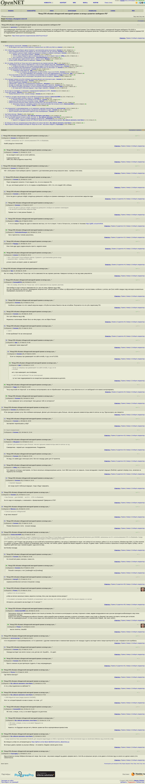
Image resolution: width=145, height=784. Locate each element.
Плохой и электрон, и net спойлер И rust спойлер (27, 99)
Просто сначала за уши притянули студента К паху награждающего (28, 111)
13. (5, 418)
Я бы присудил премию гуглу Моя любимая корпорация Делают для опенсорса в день (30, 79)
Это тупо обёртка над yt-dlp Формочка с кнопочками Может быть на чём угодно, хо (33, 67)
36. (7, 340)
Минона (19, 92)
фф (31, 70)
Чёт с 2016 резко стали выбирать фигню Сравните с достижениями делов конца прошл (30, 50)
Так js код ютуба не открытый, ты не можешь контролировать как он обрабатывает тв (34, 75)
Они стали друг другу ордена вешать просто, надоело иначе (26, 59)
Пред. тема (136, 763)
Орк (55, 63)
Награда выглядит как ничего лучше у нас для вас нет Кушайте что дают (30, 110)
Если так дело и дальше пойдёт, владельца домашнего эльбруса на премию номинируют (35, 53)
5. (4, 177)
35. (5, 554)
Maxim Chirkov (139, 780)
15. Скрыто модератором (11, 430)
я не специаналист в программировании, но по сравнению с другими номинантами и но (30, 108)
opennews (14, 27)
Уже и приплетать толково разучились (24, 57)
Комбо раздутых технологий (13, 45)
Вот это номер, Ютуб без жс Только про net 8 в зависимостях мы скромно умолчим (29, 63)
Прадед (47, 59)
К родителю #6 (121, 322)
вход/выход (92, 10)
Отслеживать (141, 20)
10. (2, 407)
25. (5, 326)
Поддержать (132, 782)
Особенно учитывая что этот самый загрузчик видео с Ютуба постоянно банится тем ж (38, 66)
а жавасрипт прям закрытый (21, 70)
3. (2, 135)
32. (7, 300)
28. (5, 521)
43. (7, 478)
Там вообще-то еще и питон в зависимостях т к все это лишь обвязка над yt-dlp (32, 64)
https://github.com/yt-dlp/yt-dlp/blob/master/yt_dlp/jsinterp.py (50, 742)
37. (5, 577)
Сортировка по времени (135, 130)
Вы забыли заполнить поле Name (38, 115)
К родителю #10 (120, 435)
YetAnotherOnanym (42, 57)
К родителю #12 (120, 226)
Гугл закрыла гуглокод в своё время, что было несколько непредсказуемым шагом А (33, 86)
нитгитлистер (61, 108)
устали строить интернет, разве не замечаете (22, 60)
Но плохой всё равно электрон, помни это (21, 98)
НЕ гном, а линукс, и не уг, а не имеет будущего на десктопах (27, 118)
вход (126, 0)
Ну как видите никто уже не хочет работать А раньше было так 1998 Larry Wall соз (33, 47)
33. (5, 454)
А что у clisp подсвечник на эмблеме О (16, 115)
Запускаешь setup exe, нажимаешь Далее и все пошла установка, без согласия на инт (38, 104)
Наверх (128, 146)
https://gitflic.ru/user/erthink (94, 223)
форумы (11, 10)
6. (2, 268)
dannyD (41, 101)
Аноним (24, 45)
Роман (60, 102)
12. (5, 191)
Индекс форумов (126, 763)
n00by (63, 56)
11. (5, 311)
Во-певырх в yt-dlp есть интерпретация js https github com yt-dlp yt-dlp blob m (27, 123)
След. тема (142, 763)
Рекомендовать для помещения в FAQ (113, 763)
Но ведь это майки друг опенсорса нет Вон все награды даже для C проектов (31, 85)
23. (5, 241)
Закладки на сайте (7, 780)
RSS (133, 10)
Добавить (124, 782)
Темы (132, 763)
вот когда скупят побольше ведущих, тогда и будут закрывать (31, 88)
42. (5, 465)
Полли (20, 114)
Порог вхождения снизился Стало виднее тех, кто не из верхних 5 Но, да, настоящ (33, 51)
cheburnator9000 (55, 96)
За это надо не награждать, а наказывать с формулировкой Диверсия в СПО (27, 91)
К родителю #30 (120, 584)
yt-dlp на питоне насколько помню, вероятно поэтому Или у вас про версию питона (33, 102)
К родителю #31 (120, 666)
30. (2, 532)
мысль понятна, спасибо (24, 105)
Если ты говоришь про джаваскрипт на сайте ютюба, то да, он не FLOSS (38, 72)
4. (2, 166)
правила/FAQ (31, 10)
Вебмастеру (140, 782)
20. (2, 506)
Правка (128, 38)
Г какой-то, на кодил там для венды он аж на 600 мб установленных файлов (27, 96)
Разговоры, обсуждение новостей (16, 19)
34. (5, 647)
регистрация (131, 0)
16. (2, 492)
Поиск (106, 2)
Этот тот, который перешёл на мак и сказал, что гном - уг (21, 117)
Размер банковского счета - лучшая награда (22, 93)
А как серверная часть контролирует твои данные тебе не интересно (33, 76)
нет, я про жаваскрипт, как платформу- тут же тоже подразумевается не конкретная (44, 73)
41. (7, 218)
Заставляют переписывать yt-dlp (18, 80)
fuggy (61, 75)
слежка (113, 10)
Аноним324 (49, 118)
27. (7, 203)
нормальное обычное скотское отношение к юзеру (24, 101)
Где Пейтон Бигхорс (11, 114)
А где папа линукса (10, 92)
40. (8, 351)
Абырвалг (47, 83)
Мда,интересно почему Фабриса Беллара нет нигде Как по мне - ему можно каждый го (30, 124)
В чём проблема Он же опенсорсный (20, 69)
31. (2, 636)
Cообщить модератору (138, 38)
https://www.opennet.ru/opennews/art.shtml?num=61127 (30, 36)
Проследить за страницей (9, 782)
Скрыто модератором (15, 82)
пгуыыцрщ (59, 124)
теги (110, 2)
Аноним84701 (60, 64)
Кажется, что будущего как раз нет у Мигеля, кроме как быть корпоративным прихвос (37, 120)
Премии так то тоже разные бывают (23, 54)
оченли (59, 47)
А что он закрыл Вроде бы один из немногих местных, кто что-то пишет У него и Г (36, 56)
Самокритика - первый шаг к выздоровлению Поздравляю (26, 83)
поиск (52, 10)
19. (5, 439)
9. (4, 280)
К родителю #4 (121, 199)
